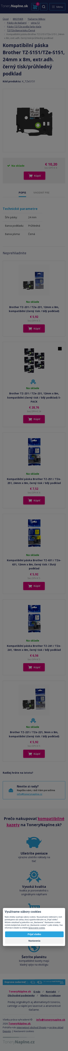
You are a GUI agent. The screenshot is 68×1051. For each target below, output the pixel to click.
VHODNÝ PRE (41, 192)
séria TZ (35, 22)
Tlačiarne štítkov (36, 19)
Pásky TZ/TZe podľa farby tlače (24, 26)
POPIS (22, 192)
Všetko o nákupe (50, 995)
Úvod (6, 19)
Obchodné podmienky (21, 995)
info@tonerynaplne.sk (50, 1019)
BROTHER (18, 19)
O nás (36, 991)
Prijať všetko (34, 934)
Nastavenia (34, 940)
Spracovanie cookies (36, 928)
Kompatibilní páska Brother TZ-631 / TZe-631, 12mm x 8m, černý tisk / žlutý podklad (34, 564)
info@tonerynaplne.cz (29, 794)
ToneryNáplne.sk (19, 1023)
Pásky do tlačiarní (16, 22)
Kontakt (51, 991)
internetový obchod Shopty (32, 1027)
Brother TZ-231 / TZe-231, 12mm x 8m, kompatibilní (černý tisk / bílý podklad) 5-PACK (34, 397)
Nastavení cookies (24, 1031)
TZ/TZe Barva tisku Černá (21, 30)
